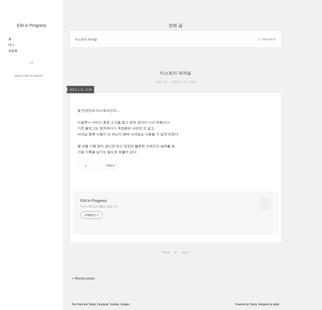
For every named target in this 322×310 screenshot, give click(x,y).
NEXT (184, 252)
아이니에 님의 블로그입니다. (99, 206)
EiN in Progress (31, 25)
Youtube (114, 304)
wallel (276, 304)
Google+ (125, 304)
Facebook (102, 304)
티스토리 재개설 (86, 39)
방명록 (12, 50)
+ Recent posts (83, 278)
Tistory (253, 304)
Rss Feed (77, 304)
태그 (11, 45)
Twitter (92, 304)
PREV (165, 252)
